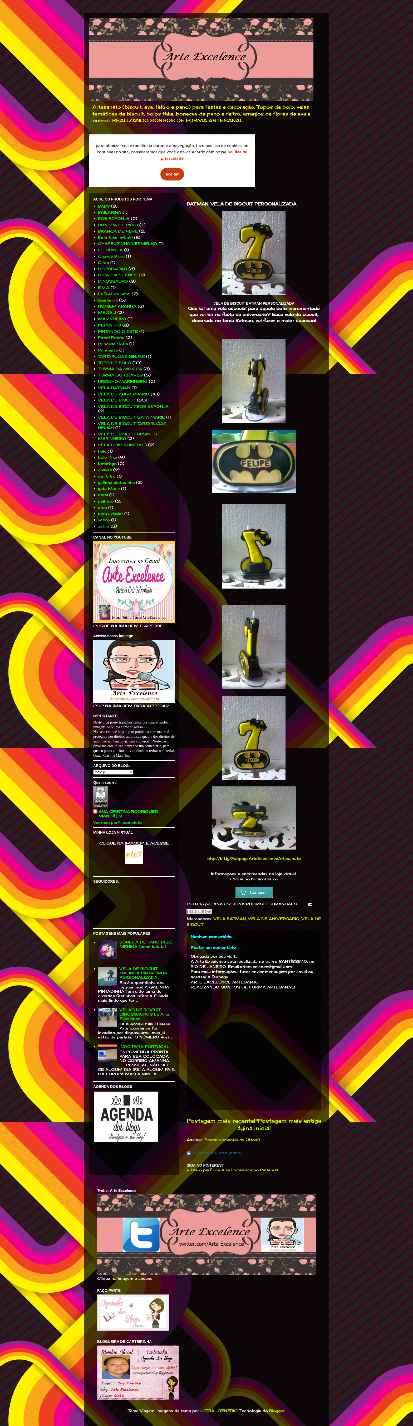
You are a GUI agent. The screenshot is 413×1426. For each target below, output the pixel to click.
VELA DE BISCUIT (117, 400)
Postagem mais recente (220, 1121)
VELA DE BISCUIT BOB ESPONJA (133, 406)
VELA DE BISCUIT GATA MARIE (131, 417)
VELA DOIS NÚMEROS (122, 445)
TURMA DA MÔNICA (120, 368)
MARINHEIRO (112, 319)
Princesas (108, 350)
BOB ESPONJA (114, 218)
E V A (103, 287)
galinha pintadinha (116, 482)
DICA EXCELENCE (117, 275)
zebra (103, 526)
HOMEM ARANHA (117, 306)
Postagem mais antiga (289, 1121)
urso (102, 507)
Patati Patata (111, 337)
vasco (104, 520)
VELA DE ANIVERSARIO (273, 918)
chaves (105, 470)
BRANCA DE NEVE (118, 231)
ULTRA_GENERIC (219, 1410)
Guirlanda (108, 300)
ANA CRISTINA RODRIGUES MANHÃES (128, 813)
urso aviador (110, 513)
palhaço (106, 501)
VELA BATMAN (230, 918)
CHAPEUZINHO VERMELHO (127, 243)
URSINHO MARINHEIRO (123, 381)
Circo (103, 262)
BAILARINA (109, 212)
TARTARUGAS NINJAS (121, 356)
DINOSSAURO (113, 281)
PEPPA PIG (109, 325)
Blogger (276, 1410)
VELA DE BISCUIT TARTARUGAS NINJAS (132, 425)
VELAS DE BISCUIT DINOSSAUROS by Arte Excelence (144, 1014)
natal (103, 495)
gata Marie (109, 488)
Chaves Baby (111, 256)
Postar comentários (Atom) (232, 1139)
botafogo (107, 463)
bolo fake (107, 457)
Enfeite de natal (114, 294)
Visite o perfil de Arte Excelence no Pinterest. (233, 1170)
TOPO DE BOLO (114, 362)
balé (102, 451)
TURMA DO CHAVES (120, 375)
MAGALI (107, 312)
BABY (104, 206)
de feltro (106, 476)
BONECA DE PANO (118, 225)
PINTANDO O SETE (118, 331)
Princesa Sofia (113, 344)
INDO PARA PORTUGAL (144, 1046)
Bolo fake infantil (115, 237)
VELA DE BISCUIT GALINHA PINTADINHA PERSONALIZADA (143, 973)
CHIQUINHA (110, 250)
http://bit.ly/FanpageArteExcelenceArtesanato (254, 858)
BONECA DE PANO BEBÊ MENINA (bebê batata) (146, 944)
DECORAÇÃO (112, 269)
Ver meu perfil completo (117, 822)
